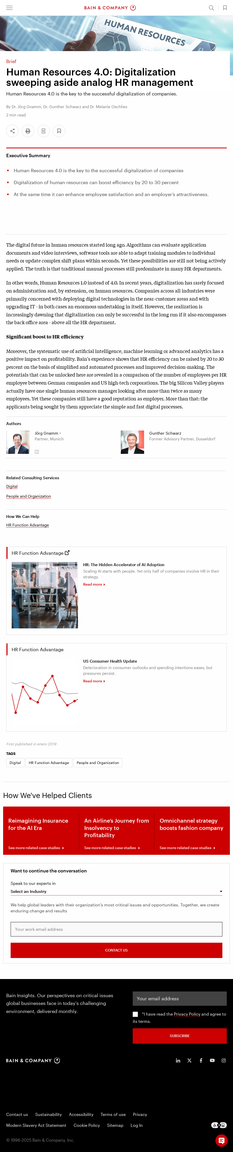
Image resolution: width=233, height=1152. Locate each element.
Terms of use (113, 1114)
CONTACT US (116, 950)
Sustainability (48, 1114)
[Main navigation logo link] (110, 8)
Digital (12, 486)
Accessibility (81, 1114)
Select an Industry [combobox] (28, 891)
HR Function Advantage (27, 525)
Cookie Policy (87, 1125)
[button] (9, 7)
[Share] (12, 131)
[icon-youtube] (212, 1060)
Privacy (140, 1114)
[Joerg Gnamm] (18, 442)
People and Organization (28, 496)
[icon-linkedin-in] (178, 1060)
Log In (137, 1125)
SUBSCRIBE (180, 1035)
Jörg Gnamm (46, 433)
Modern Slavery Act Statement (36, 1125)
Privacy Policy (187, 1013)
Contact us (17, 1114)
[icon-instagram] (224, 1060)
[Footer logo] (219, 1125)
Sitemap (115, 1125)
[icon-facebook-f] (201, 1060)
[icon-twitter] (189, 1060)
